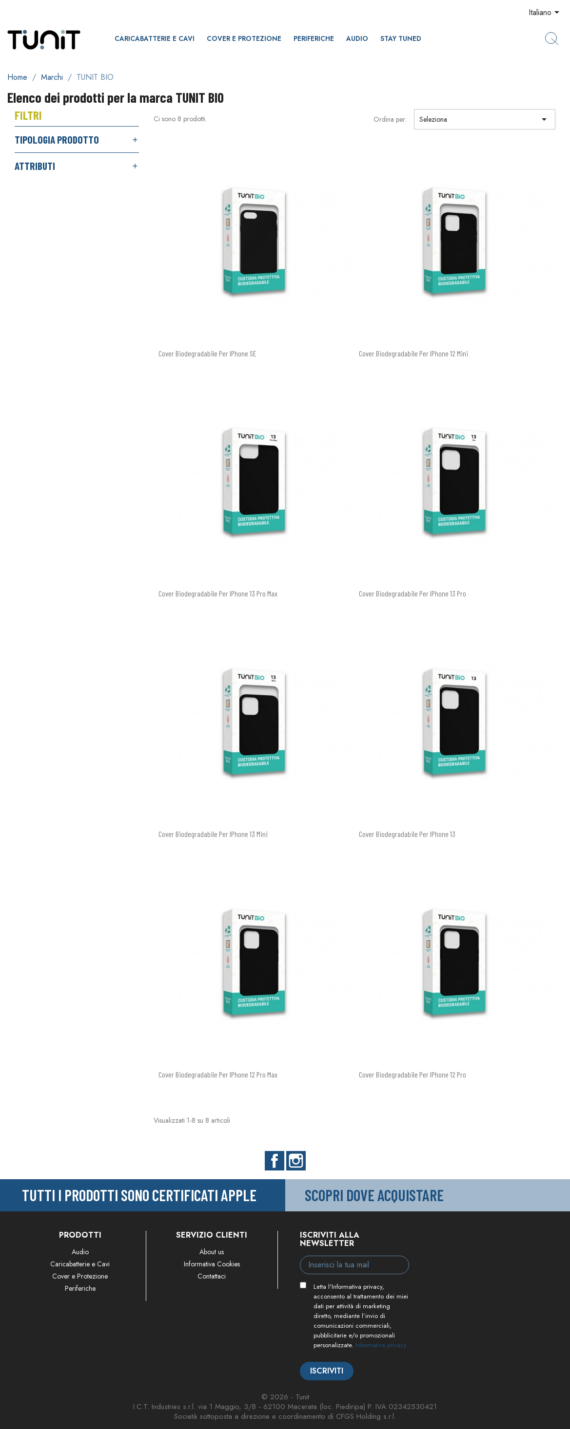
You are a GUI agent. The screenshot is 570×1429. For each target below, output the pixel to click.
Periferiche (314, 38)
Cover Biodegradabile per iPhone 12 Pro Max (217, 1074)
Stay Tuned (400, 38)
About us (211, 1252)
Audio (357, 38)
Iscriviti (326, 1370)
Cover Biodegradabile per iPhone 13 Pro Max (217, 593)
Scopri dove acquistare (374, 1195)
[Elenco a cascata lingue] (546, 13)
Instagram (296, 1160)
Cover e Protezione (244, 38)
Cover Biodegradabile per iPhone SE (207, 353)
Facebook (274, 1160)
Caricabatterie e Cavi (155, 38)
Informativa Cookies (212, 1264)
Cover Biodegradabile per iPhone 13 (407, 833)
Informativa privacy (381, 1345)
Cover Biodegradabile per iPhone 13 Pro (412, 593)
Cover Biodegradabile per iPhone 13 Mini (213, 833)
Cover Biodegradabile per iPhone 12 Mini (413, 353)
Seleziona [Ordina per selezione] (484, 119)
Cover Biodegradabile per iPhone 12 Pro (412, 1074)
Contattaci (211, 1276)
